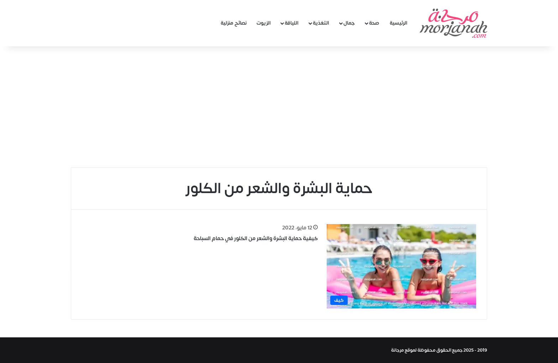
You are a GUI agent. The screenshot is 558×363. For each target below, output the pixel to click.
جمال (349, 23)
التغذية (321, 23)
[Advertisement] (279, 107)
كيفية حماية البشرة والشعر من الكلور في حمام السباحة (256, 238)
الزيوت (264, 23)
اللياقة (292, 23)
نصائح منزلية (234, 23)
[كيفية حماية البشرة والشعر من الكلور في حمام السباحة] (401, 266)
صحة (374, 23)
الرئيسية (398, 23)
